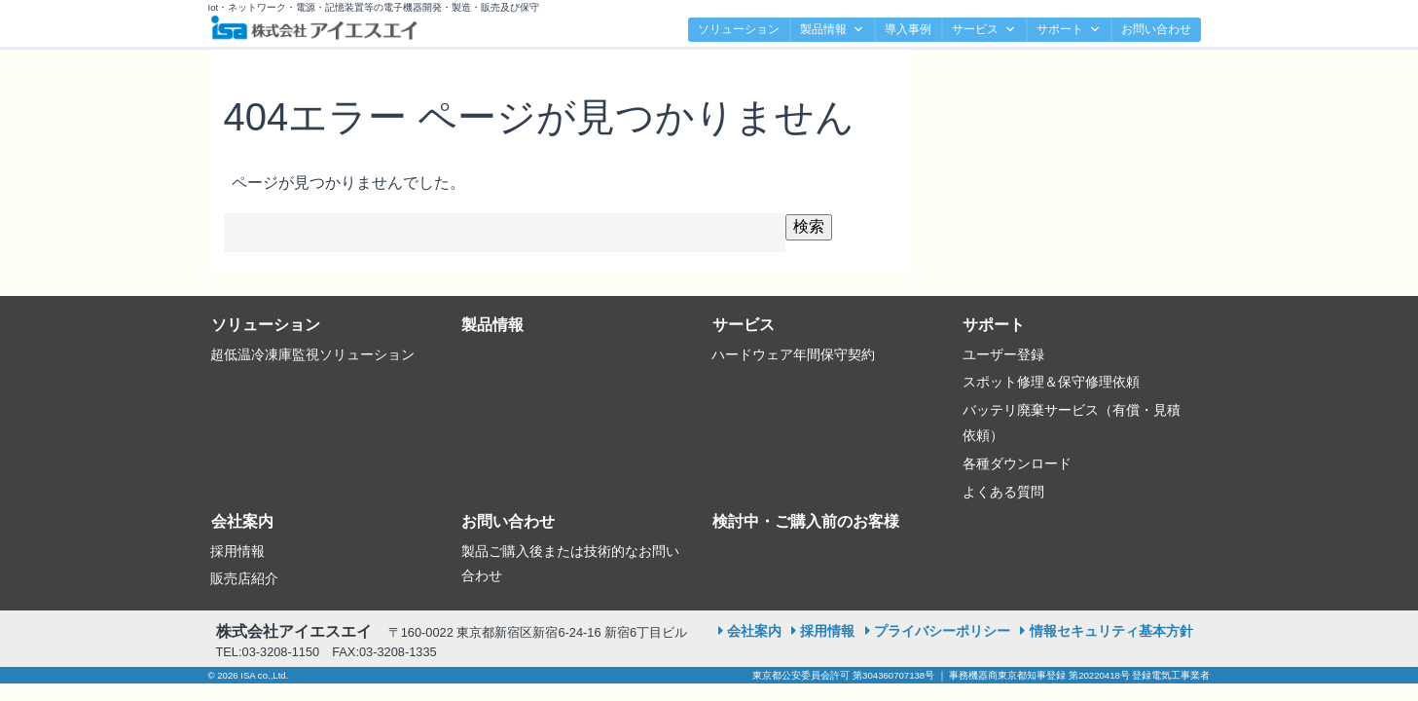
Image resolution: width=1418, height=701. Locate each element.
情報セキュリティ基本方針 (1111, 631)
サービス (984, 30)
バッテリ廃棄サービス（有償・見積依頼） (1072, 422)
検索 (808, 226)
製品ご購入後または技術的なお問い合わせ (570, 563)
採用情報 (237, 551)
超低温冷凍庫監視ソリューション (312, 354)
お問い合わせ (1156, 29)
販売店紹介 (244, 578)
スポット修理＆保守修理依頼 (1051, 381)
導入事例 (908, 29)
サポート (1068, 30)
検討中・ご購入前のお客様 (805, 521)
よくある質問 (1003, 491)
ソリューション (739, 29)
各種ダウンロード (1017, 463)
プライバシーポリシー (942, 631)
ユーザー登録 (1003, 354)
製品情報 (832, 30)
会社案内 (242, 521)
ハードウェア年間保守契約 (793, 354)
